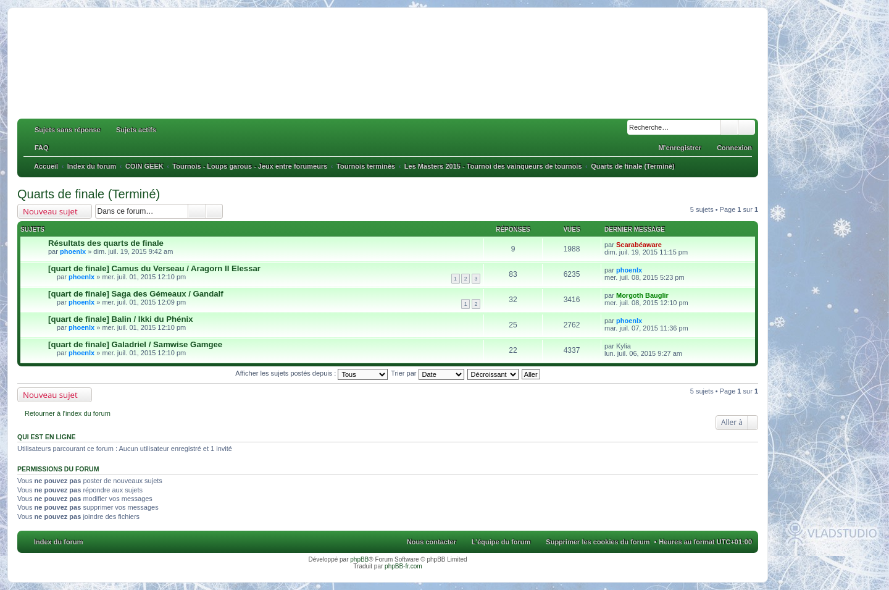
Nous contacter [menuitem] (431, 542)
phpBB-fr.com (403, 566)
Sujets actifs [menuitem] (136, 129)
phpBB (359, 559)
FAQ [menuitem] (42, 147)
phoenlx (73, 251)
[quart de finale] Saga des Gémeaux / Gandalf (135, 293)
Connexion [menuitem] (734, 147)
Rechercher (729, 127)
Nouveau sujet (50, 211)
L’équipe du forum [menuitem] (501, 542)
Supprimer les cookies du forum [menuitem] (597, 542)
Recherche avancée (746, 127)
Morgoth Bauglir (642, 295)
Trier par (427, 373)
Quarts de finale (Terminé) (88, 194)
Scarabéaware (639, 244)
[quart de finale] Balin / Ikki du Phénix (120, 319)
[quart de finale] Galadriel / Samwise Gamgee (135, 344)
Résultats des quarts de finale (106, 243)
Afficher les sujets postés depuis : (311, 373)
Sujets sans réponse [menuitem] (68, 129)
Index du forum (58, 542)
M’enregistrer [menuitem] (679, 147)
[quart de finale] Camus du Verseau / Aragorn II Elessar (154, 268)
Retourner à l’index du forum (68, 413)
